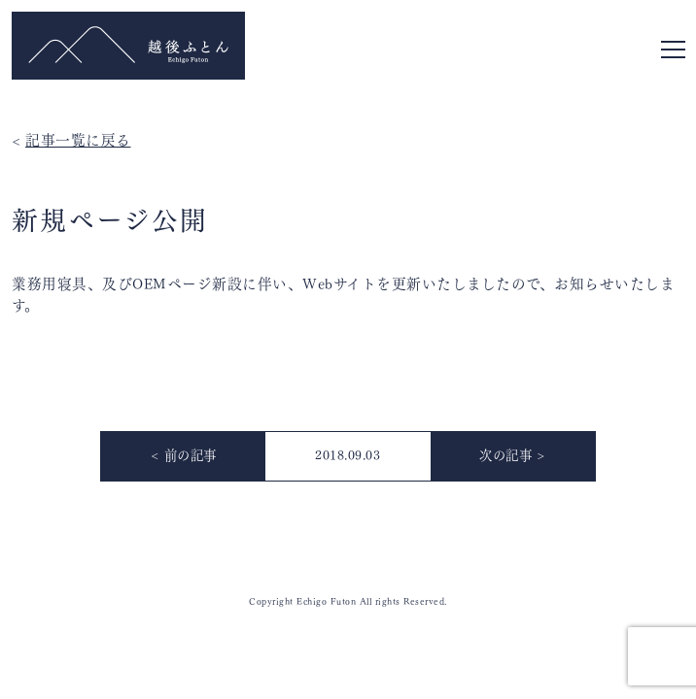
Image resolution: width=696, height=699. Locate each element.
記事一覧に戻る (78, 138)
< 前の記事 (184, 454)
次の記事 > (512, 454)
